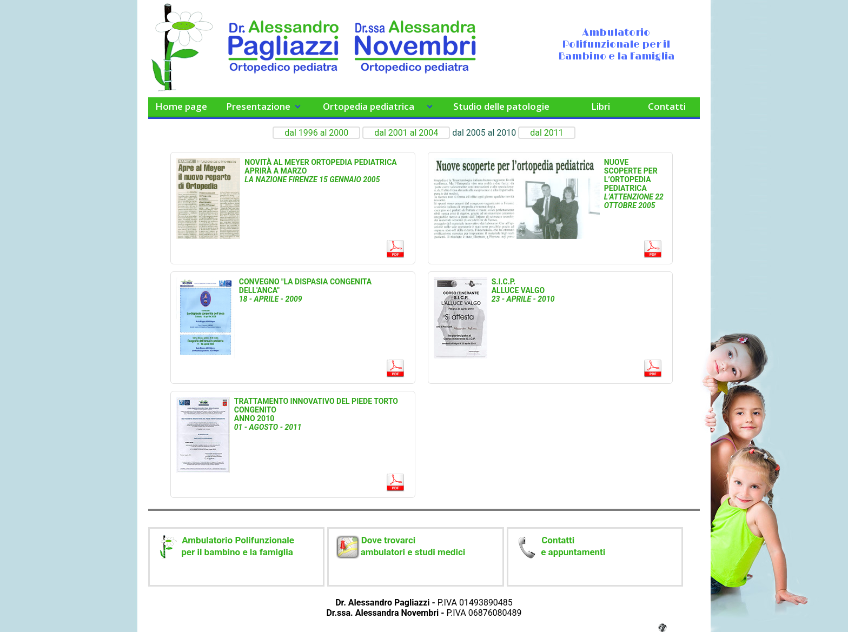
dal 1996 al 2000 (316, 133)
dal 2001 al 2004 (406, 133)
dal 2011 (547, 133)
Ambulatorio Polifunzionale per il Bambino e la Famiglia (616, 45)
